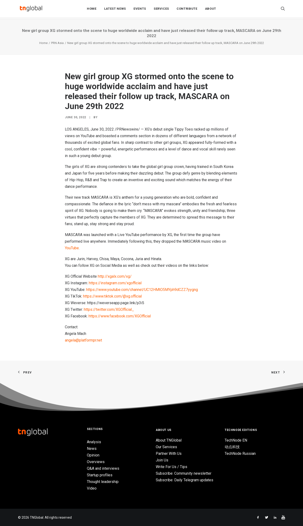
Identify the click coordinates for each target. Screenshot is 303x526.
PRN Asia (57, 43)
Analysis (94, 442)
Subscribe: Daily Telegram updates (184, 480)
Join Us (162, 460)
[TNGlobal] (31, 9)
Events (140, 10)
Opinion (93, 455)
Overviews (96, 462)
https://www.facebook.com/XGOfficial (120, 316)
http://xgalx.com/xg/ (115, 276)
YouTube (72, 248)
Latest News (115, 10)
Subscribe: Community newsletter (183, 473)
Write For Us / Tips (171, 467)
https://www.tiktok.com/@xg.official (112, 296)
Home (92, 10)
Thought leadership (103, 481)
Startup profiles (99, 475)
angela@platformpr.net (83, 340)
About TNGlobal (169, 440)
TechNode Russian (240, 453)
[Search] (283, 9)
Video (92, 488)
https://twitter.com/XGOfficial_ (109, 309)
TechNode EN (236, 440)
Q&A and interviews (103, 468)
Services (161, 10)
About (210, 10)
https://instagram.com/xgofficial (115, 283)
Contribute (187, 10)
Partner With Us (169, 453)
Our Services (166, 447)
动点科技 (232, 447)
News (92, 448)
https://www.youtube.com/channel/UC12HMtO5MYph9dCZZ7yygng (142, 289)
